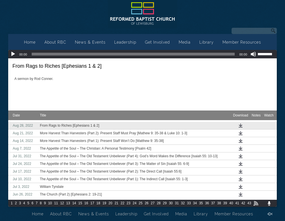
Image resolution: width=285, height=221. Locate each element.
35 (201, 203)
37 (213, 203)
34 (195, 203)
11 (56, 203)
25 (140, 203)
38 (219, 203)
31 (177, 203)
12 (62, 203)
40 (231, 203)
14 (74, 203)
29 (165, 203)
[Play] (13, 54)
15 (80, 203)
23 (128, 203)
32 (183, 203)
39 (225, 203)
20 (110, 203)
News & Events (90, 42)
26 (146, 203)
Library (206, 42)
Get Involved (157, 42)
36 (207, 203)
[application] (142, 54)
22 (122, 203)
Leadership (125, 42)
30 (170, 203)
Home (30, 42)
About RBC (55, 42)
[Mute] (253, 54)
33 (189, 203)
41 (237, 203)
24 (134, 203)
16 (86, 203)
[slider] (133, 54)
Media (185, 42)
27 (152, 203)
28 (159, 203)
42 (243, 203)
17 (92, 203)
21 (116, 203)
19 (104, 203)
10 (50, 203)
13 (68, 203)
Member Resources (242, 42)
